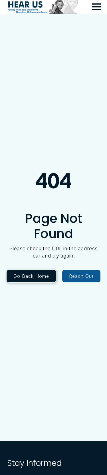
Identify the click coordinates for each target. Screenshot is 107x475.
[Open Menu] (96, 6)
